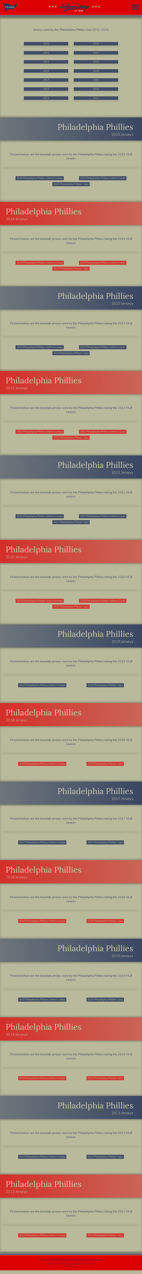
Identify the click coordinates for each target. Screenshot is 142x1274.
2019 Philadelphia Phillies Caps (105, 687)
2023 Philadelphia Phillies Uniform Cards (102, 348)
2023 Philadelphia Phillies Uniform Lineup (40, 348)
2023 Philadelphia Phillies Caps (71, 354)
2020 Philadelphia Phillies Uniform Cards (102, 602)
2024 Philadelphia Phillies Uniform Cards (102, 263)
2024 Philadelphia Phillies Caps (71, 269)
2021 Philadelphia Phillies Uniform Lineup (40, 518)
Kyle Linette (96, 1263)
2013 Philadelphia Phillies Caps (105, 1160)
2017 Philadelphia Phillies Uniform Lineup (42, 845)
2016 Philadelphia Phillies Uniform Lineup (42, 924)
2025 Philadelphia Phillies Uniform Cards (102, 178)
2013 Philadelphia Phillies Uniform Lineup (42, 1160)
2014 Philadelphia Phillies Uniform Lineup (42, 1081)
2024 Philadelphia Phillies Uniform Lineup (40, 263)
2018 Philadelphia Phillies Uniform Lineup (42, 766)
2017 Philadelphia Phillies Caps (105, 845)
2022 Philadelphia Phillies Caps (71, 439)
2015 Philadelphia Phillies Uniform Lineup (42, 1002)
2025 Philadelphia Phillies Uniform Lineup (40, 178)
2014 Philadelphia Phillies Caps (105, 1081)
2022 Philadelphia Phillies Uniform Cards (102, 433)
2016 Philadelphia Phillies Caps (105, 924)
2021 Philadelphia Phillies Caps (71, 524)
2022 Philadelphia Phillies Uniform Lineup (40, 433)
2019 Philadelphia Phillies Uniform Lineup (42, 687)
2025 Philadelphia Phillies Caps (71, 184)
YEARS (10, 7)
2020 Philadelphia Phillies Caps (71, 609)
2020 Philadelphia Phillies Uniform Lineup (40, 602)
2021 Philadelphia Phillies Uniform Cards (102, 518)
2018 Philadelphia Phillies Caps (105, 766)
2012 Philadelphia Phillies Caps (105, 1239)
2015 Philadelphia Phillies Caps (105, 1002)
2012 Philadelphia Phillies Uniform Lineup (42, 1239)
